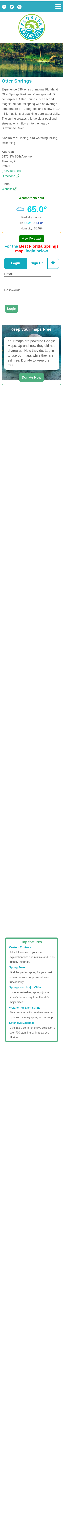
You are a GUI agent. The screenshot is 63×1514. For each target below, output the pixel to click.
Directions (10, 176)
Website (9, 189)
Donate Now (31, 377)
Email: (9, 274)
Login (15, 263)
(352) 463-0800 (12, 171)
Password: (12, 290)
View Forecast (31, 238)
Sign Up (37, 263)
